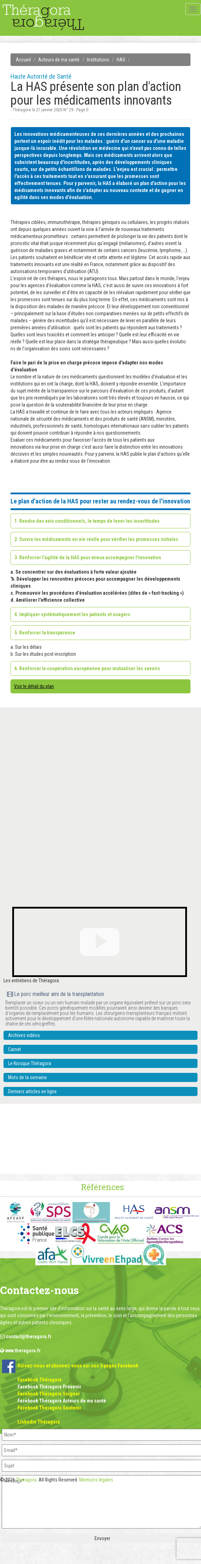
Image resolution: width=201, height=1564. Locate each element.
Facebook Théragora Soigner (49, 1394)
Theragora (26, 1480)
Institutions (98, 59)
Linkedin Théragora (39, 1422)
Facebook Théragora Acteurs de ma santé (62, 1401)
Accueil (23, 59)
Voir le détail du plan (34, 686)
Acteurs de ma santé (58, 59)
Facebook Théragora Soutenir (49, 1408)
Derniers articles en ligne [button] (32, 1091)
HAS (121, 59)
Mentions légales (96, 1480)
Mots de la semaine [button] (27, 1077)
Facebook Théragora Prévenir (49, 1387)
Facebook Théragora (40, 1379)
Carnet (14, 1049)
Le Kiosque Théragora (29, 1063)
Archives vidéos (24, 1035)
